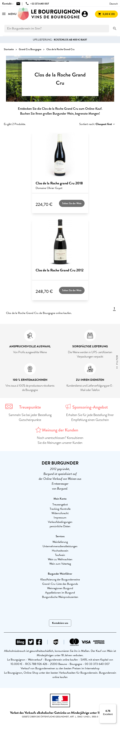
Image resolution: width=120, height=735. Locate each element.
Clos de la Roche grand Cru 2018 (59, 183)
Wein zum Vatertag (60, 564)
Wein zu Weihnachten (60, 559)
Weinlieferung (60, 542)
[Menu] (114, 706)
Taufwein (60, 555)
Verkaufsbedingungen (60, 522)
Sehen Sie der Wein (71, 203)
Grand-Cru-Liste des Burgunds (60, 584)
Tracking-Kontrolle (60, 509)
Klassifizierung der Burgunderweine (60, 579)
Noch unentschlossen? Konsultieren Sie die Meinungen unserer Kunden (60, 440)
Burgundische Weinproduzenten (60, 597)
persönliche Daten (60, 526)
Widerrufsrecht (60, 513)
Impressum (60, 517)
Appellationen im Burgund (60, 592)
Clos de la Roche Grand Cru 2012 (59, 270)
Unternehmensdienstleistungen (60, 546)
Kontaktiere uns (60, 623)
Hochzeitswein (60, 550)
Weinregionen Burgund (60, 588)
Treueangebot (60, 504)
